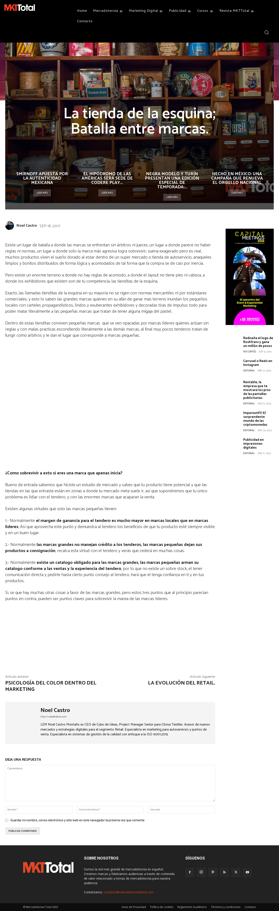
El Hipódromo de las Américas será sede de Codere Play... (107, 178)
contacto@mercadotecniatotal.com (129, 892)
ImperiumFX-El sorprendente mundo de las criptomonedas (255, 418)
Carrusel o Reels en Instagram (257, 363)
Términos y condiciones (225, 907)
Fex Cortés (249, 352)
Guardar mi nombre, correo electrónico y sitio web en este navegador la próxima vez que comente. (77, 820)
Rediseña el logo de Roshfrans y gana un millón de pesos (258, 342)
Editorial (249, 371)
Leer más (42, 193)
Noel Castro (26, 225)
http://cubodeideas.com (54, 717)
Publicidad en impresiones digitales (253, 443)
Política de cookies (161, 907)
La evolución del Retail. (181, 683)
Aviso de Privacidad (134, 907)
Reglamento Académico (192, 907)
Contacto (250, 907)
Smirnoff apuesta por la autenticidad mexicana (42, 178)
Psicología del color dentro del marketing (50, 686)
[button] (266, 32)
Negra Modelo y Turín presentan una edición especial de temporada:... (172, 180)
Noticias (140, 97)
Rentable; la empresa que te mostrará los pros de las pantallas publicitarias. (256, 390)
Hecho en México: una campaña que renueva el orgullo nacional (237, 178)
